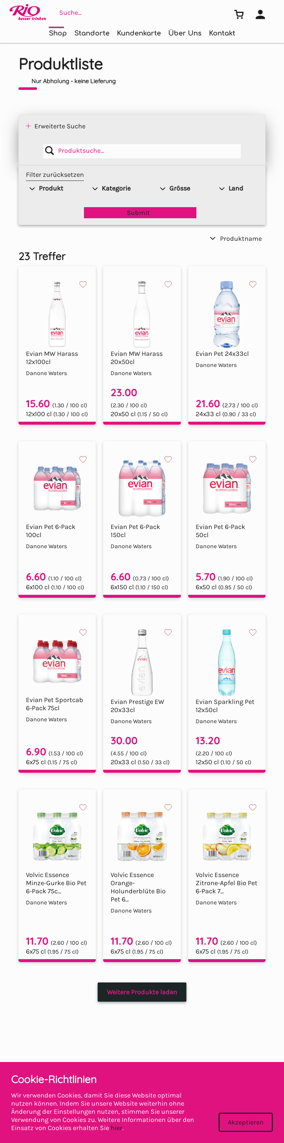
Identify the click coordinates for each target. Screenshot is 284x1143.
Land (231, 188)
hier (116, 1128)
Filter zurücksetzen (55, 175)
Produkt (46, 188)
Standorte (91, 33)
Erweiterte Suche (59, 126)
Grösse (175, 188)
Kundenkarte (139, 33)
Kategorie (111, 188)
